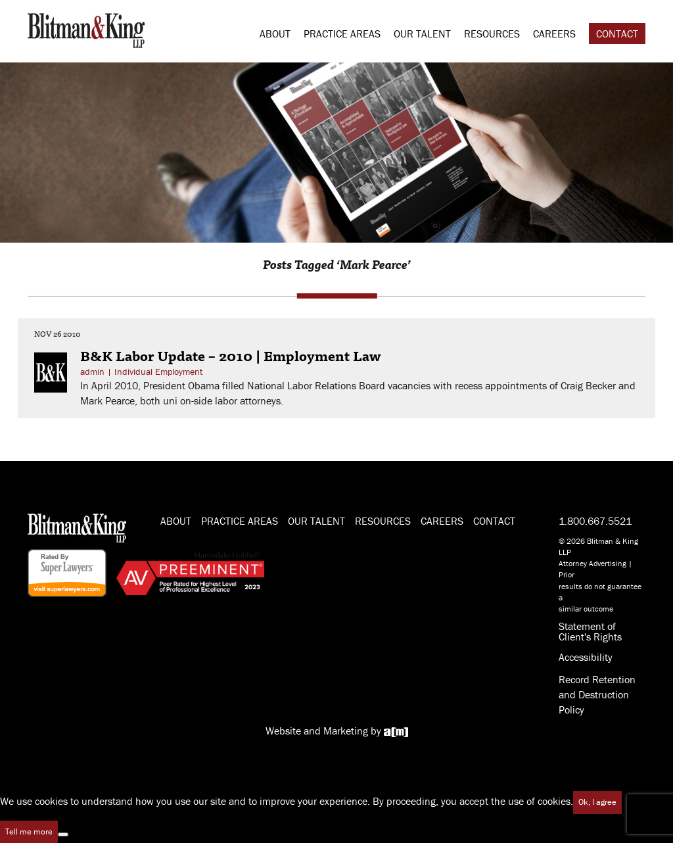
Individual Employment (158, 371)
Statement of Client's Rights (590, 631)
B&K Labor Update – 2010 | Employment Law (230, 355)
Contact (617, 33)
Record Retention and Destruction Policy (597, 694)
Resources (492, 33)
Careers (554, 33)
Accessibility (586, 657)
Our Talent (422, 33)
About (275, 33)
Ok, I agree (597, 801)
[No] (63, 834)
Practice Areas (342, 33)
